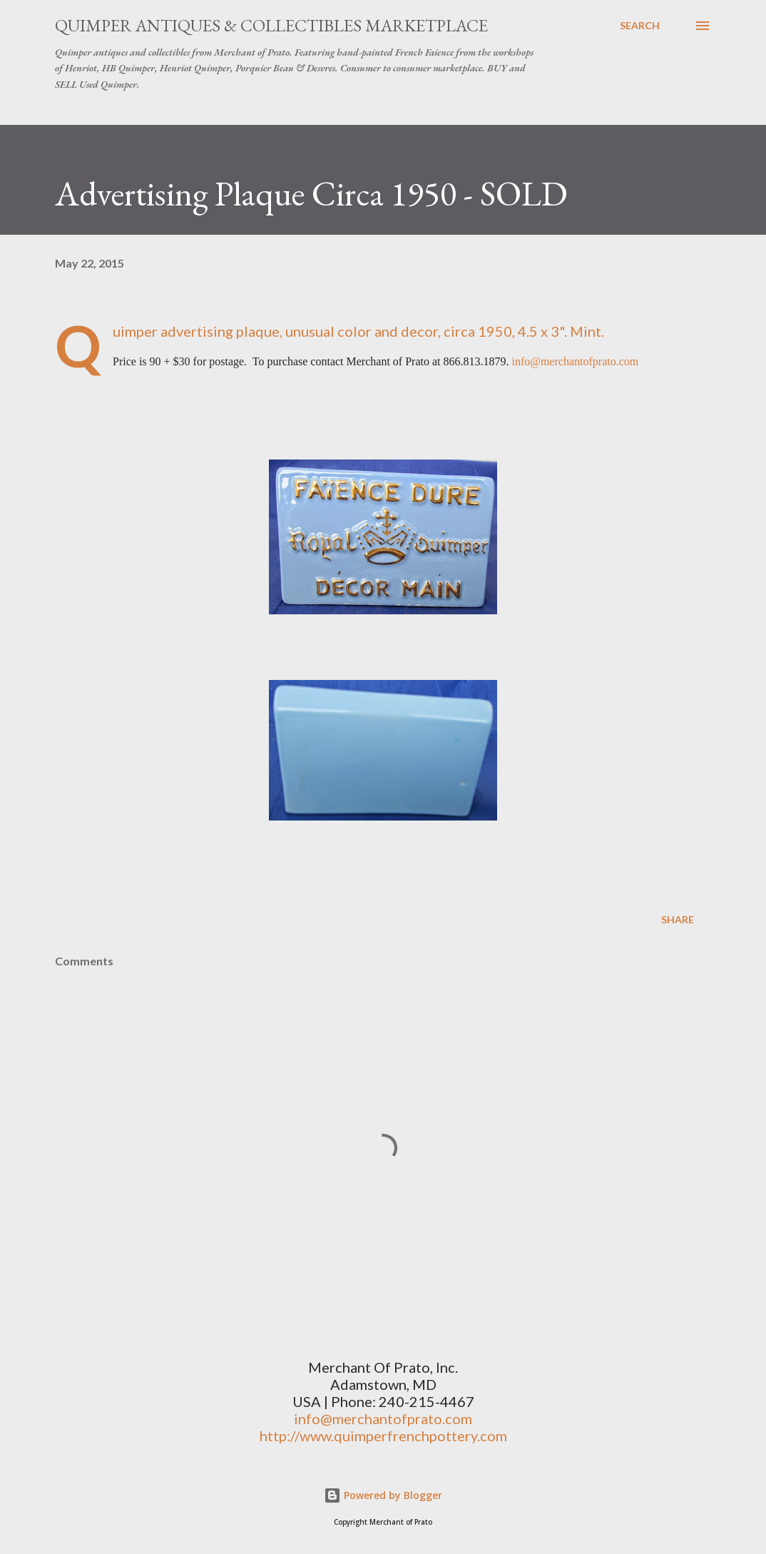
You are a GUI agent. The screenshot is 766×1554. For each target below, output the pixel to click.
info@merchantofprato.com (575, 361)
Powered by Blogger (383, 1495)
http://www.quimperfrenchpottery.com (383, 1435)
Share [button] (677, 919)
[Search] (640, 25)
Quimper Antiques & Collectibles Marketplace (271, 25)
